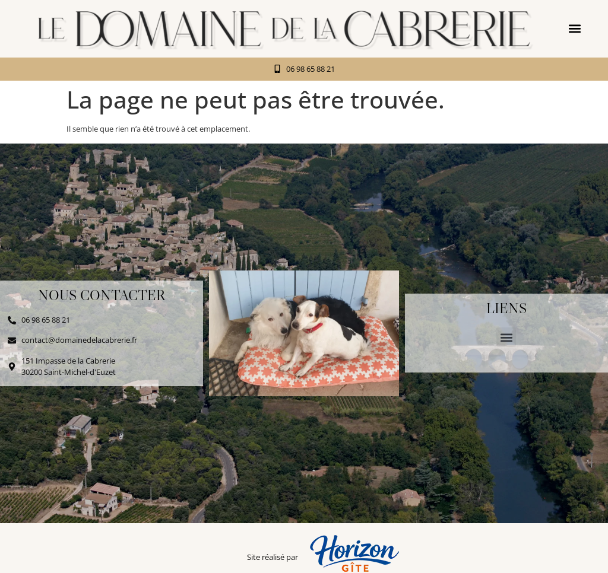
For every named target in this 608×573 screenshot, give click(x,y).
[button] (575, 29)
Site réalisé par (272, 557)
